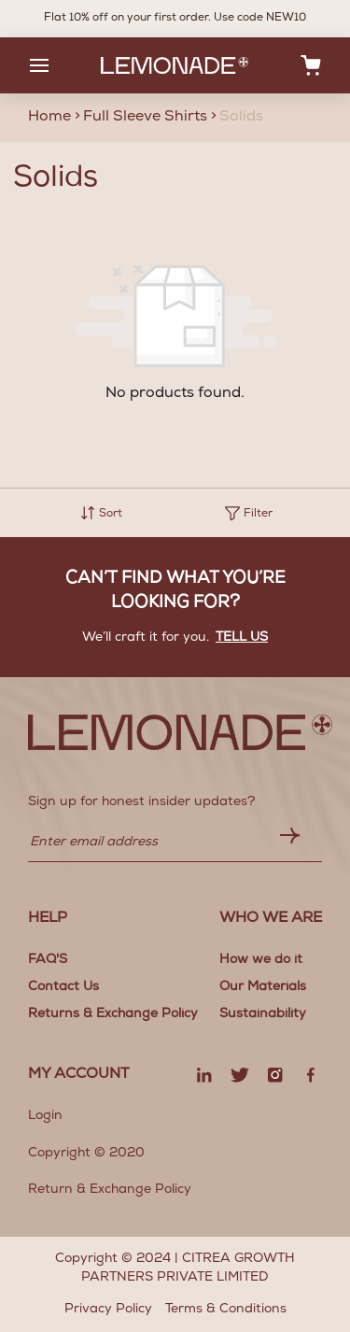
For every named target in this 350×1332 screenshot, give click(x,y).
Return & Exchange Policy (109, 1190)
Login (45, 1116)
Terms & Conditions (226, 1309)
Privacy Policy (108, 1309)
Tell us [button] (242, 638)
